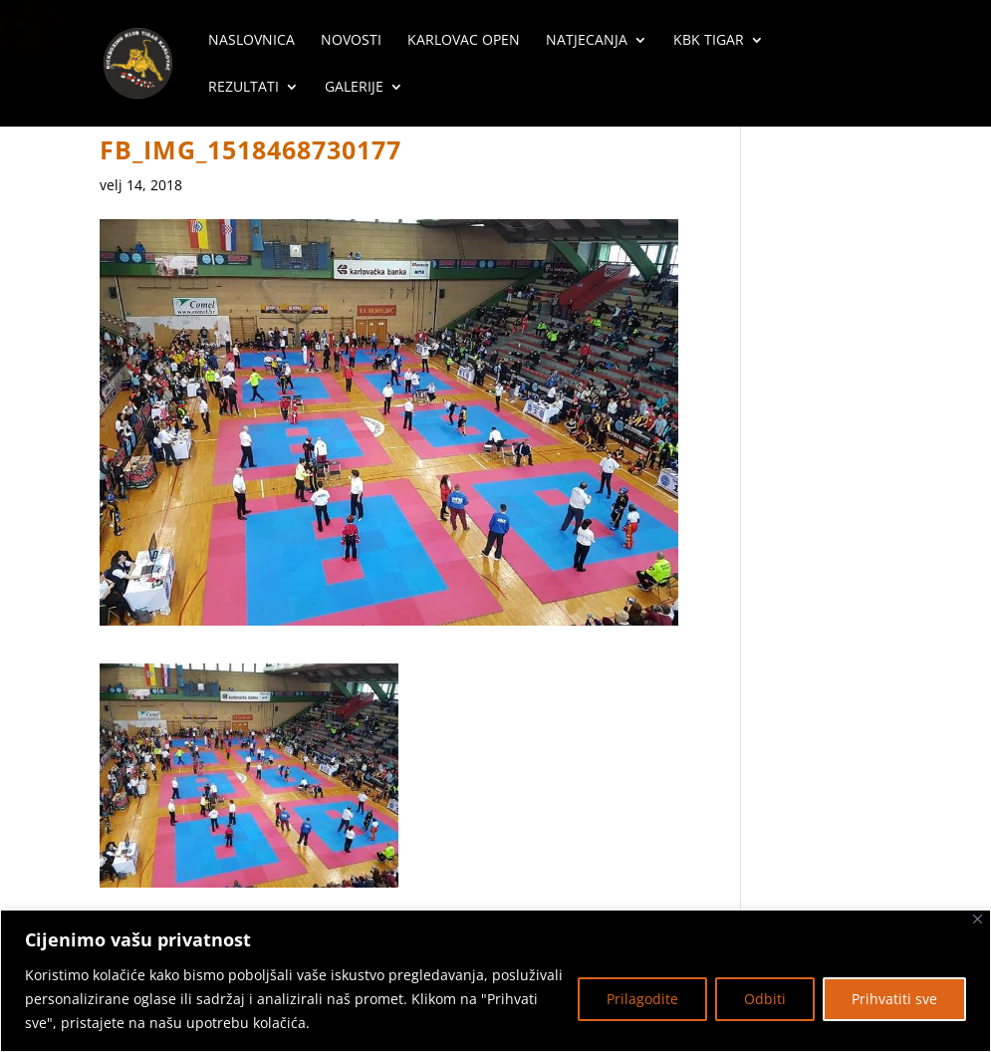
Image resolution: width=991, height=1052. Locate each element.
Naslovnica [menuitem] (251, 41)
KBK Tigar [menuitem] (708, 41)
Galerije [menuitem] (354, 88)
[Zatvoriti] (977, 919)
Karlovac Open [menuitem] (463, 41)
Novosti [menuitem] (351, 41)
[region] (495, 981)
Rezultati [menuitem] (243, 88)
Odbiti (765, 998)
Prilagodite (642, 998)
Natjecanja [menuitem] (586, 41)
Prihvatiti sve (894, 998)
